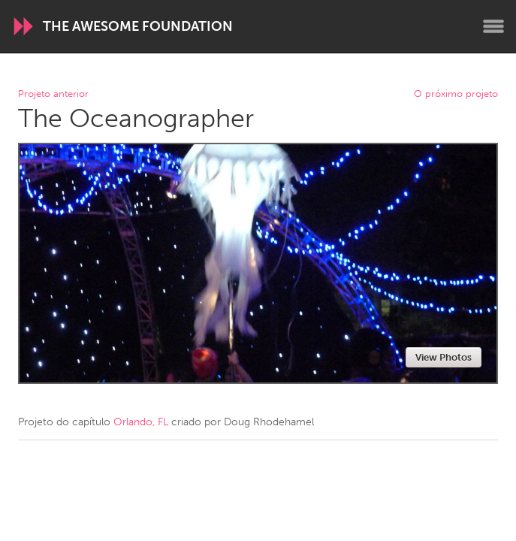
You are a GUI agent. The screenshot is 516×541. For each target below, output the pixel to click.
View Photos (443, 357)
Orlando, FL (140, 422)
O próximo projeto (456, 94)
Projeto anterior (53, 94)
